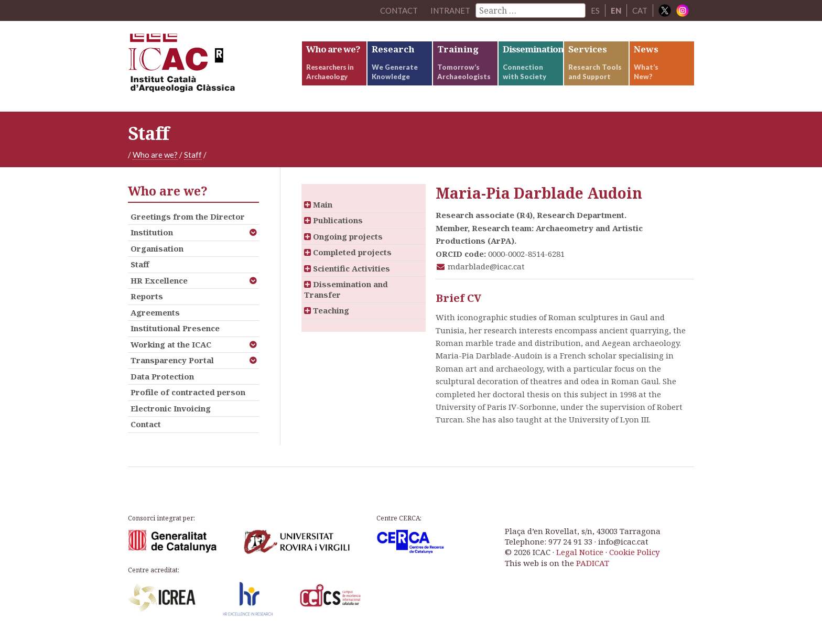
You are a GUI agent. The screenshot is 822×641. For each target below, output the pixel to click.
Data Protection (162, 376)
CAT (639, 10)
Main (318, 204)
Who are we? (155, 154)
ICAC (206, 66)
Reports (147, 296)
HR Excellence (159, 280)
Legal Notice (579, 552)
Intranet (450, 10)
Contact (146, 424)
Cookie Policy (634, 552)
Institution (152, 232)
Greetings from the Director (188, 216)
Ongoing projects (343, 236)
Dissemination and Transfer (346, 289)
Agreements (155, 312)
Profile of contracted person (188, 392)
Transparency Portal (172, 360)
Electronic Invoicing (171, 408)
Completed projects (348, 252)
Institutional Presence (175, 328)
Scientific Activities (347, 268)
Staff (193, 154)
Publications (333, 220)
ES (595, 10)
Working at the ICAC (171, 344)
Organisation (157, 248)
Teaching (326, 310)
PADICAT (592, 563)
